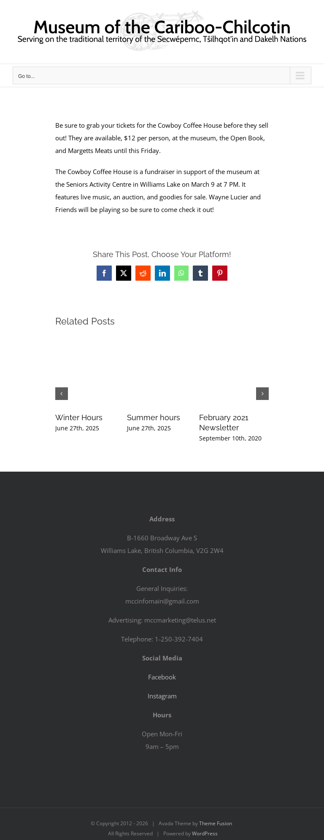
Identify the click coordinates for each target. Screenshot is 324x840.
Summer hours (153, 417)
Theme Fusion (215, 823)
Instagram (162, 696)
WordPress (205, 833)
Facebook (162, 677)
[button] (61, 393)
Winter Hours (79, 417)
